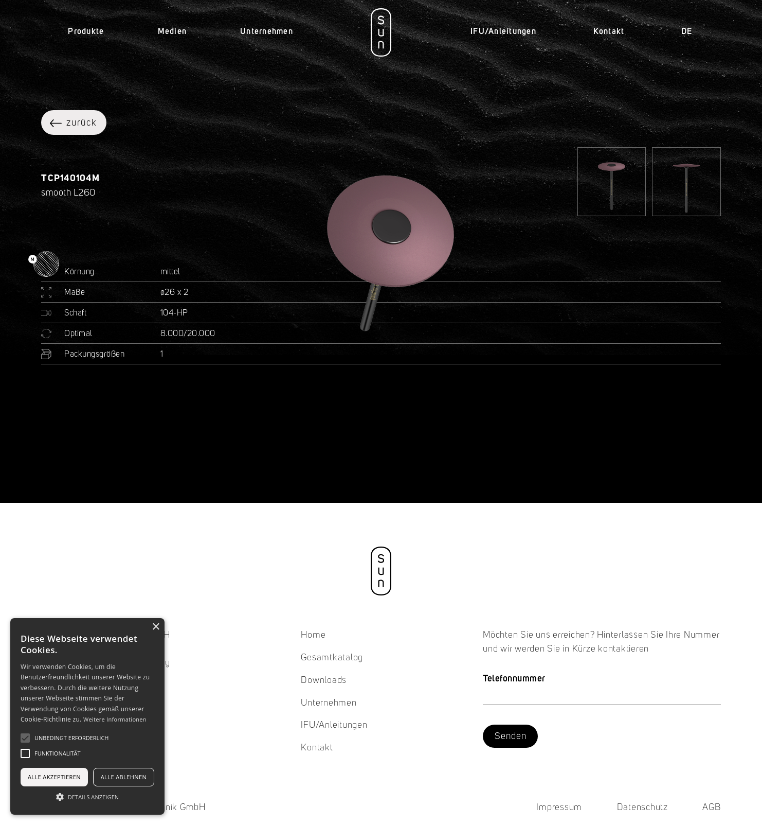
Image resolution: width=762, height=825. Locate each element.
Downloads (324, 680)
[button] (86, 31)
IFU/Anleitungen (503, 31)
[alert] (87, 716)
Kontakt (609, 31)
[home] (381, 32)
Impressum (559, 807)
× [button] (155, 627)
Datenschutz (642, 807)
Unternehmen (328, 703)
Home (313, 635)
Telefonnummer (514, 678)
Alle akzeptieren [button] (54, 777)
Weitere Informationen (115, 719)
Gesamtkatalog (332, 657)
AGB (711, 807)
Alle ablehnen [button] (124, 777)
